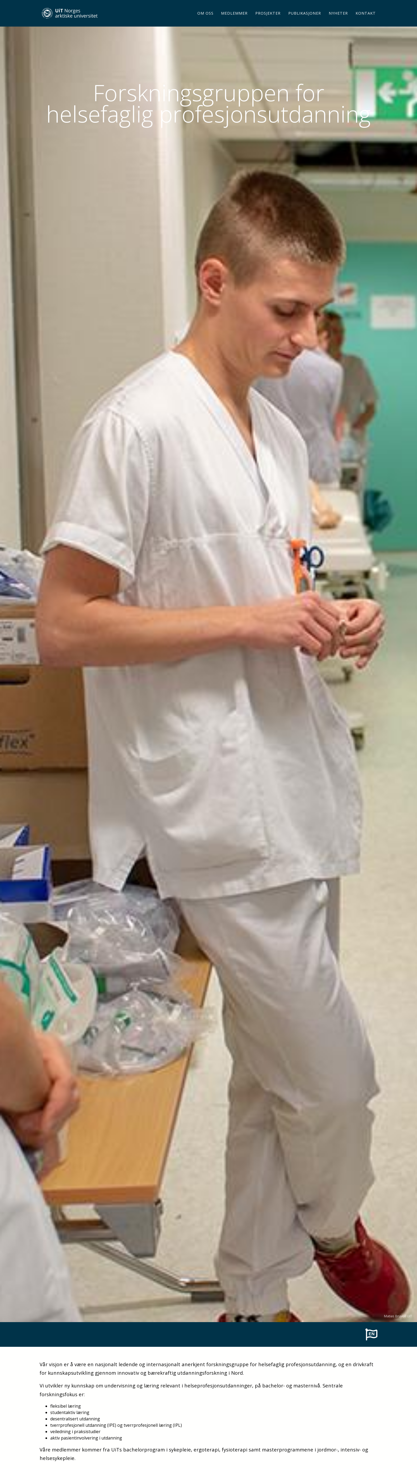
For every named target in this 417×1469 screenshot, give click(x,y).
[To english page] (371, 1334)
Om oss (205, 19)
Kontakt (366, 19)
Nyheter (338, 19)
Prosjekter (268, 19)
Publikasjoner (304, 19)
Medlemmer (234, 19)
